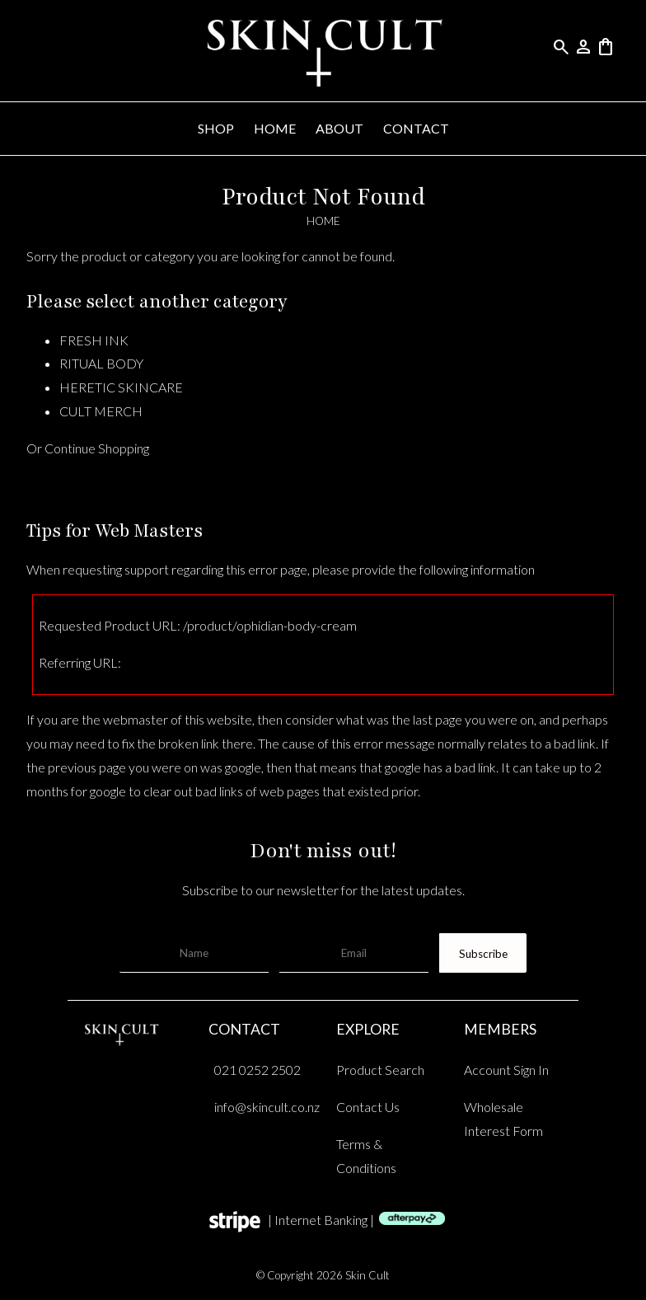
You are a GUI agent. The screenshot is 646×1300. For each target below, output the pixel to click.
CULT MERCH (101, 411)
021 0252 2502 (257, 1069)
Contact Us (368, 1107)
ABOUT (339, 128)
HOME (275, 128)
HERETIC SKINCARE (121, 387)
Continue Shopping (96, 448)
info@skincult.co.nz (267, 1107)
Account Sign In (506, 1069)
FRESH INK (94, 340)
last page (437, 719)
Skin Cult (367, 1275)
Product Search (380, 1069)
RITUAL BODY (101, 363)
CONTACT (416, 128)
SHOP (216, 128)
